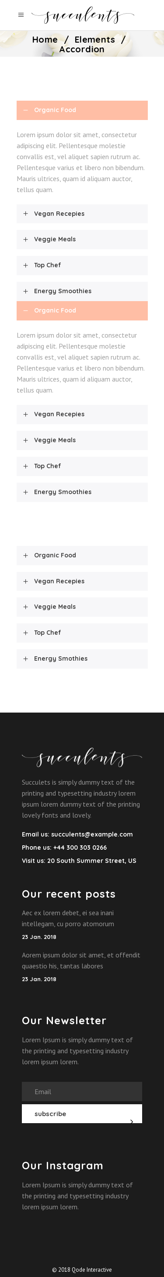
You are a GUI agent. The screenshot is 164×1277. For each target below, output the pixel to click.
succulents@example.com (92, 834)
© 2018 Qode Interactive (82, 1269)
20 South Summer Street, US (91, 861)
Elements (95, 39)
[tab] (82, 110)
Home (45, 39)
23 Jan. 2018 (39, 936)
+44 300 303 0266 (79, 847)
